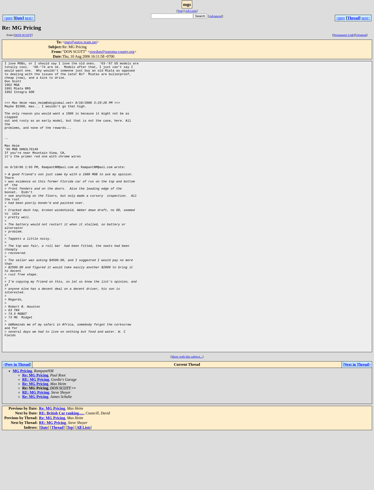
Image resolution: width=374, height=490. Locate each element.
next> (29, 18)
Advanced (215, 16)
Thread (353, 18)
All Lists (190, 11)
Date (19, 18)
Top (179, 11)
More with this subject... (187, 414)
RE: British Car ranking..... (61, 471)
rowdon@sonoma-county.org (112, 52)
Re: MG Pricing (35, 433)
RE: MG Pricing (35, 437)
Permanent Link (343, 35)
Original (361, 35)
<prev (8, 18)
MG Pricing (22, 429)
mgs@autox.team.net (80, 42)
